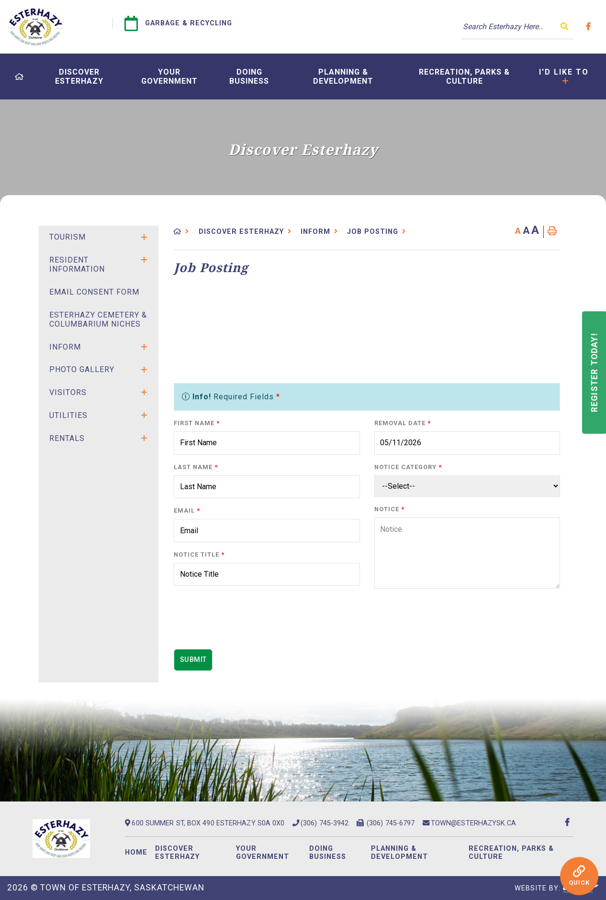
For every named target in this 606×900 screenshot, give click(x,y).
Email (187, 510)
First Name (197, 423)
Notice (389, 509)
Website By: (557, 888)
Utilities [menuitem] (68, 415)
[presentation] (246, 622)
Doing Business (327, 853)
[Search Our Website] (517, 26)
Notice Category (408, 467)
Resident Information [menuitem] (77, 264)
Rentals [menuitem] (67, 438)
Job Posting (372, 232)
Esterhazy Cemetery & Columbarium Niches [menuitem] (98, 319)
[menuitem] (19, 76)
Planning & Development (399, 853)
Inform (315, 232)
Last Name (196, 467)
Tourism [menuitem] (67, 236)
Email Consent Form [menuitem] (94, 291)
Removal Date (402, 423)
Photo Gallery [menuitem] (81, 369)
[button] (144, 237)
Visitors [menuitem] (68, 392)
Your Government (262, 853)
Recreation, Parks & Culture (511, 853)
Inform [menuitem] (65, 346)
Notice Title (199, 554)
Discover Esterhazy (241, 232)
